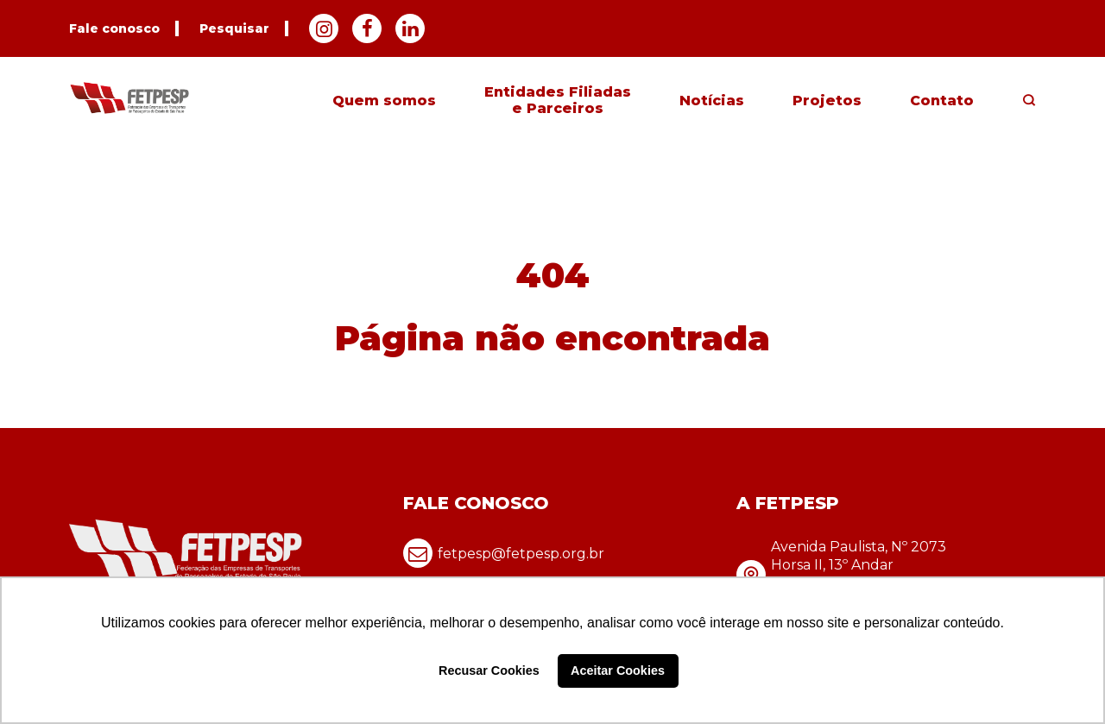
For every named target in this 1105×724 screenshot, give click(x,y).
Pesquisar (234, 28)
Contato (942, 100)
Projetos (827, 100)
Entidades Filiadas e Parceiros (557, 100)
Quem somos (384, 100)
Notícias (711, 100)
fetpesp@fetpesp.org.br (503, 553)
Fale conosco (114, 28)
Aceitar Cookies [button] (618, 670)
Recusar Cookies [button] (489, 670)
